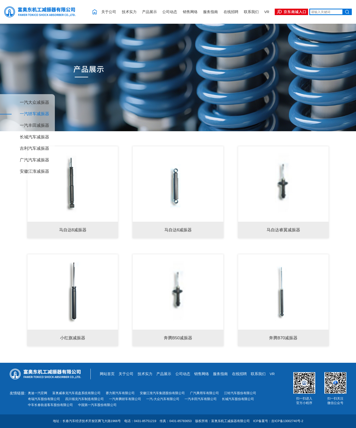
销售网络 (190, 12)
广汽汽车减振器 (34, 160)
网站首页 (107, 374)
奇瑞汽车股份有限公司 (44, 399)
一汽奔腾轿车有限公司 (125, 399)
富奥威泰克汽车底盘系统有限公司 (76, 393)
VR (266, 12)
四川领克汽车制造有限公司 (84, 399)
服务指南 (210, 12)
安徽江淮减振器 (34, 172)
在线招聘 (231, 12)
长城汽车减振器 (34, 137)
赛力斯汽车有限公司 (120, 393)
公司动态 (169, 12)
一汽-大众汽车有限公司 (162, 399)
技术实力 (129, 12)
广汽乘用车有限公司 (204, 393)
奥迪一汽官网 (37, 393)
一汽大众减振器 (34, 103)
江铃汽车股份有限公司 (240, 393)
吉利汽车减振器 (34, 149)
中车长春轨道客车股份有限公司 (50, 405)
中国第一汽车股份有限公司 (97, 405)
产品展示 (149, 12)
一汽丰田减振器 (34, 126)
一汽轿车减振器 (34, 114)
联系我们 (251, 12)
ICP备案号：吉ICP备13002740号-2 (278, 421)
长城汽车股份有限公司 (238, 399)
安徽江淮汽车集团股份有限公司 (162, 393)
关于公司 (108, 12)
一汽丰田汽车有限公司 (201, 399)
